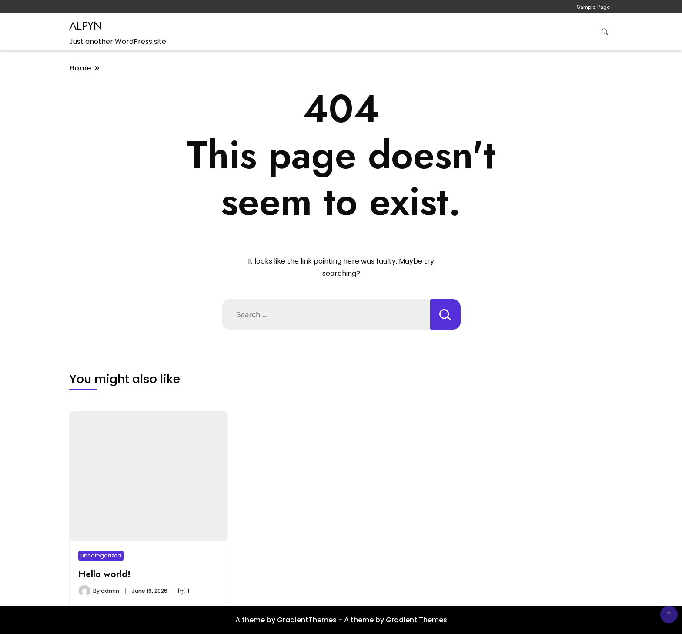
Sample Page (593, 7)
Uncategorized (100, 555)
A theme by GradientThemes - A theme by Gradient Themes (341, 620)
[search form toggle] (605, 32)
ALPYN (85, 25)
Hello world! (104, 574)
